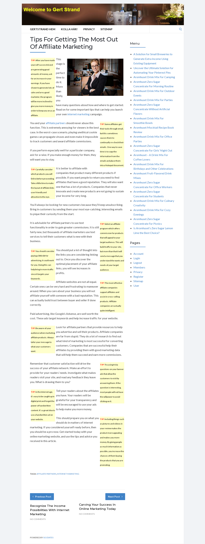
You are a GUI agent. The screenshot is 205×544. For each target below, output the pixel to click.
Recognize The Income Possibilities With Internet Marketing (49, 510)
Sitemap (106, 29)
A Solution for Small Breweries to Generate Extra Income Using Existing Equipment (152, 58)
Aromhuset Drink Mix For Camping (154, 77)
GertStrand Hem (42, 29)
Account (138, 253)
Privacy (89, 29)
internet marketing (78, 114)
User (136, 285)
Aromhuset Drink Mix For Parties (153, 100)
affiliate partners (56, 123)
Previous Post (42, 496)
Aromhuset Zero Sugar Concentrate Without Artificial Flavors (151, 109)
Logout (137, 262)
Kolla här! (69, 29)
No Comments (38, 519)
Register (138, 276)
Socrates (48, 537)
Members (139, 267)
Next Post (115, 496)
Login (136, 258)
